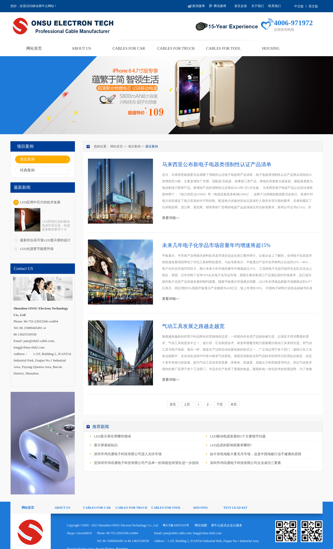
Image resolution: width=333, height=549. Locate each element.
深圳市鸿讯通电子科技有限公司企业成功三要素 (245, 463)
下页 (219, 404)
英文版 (313, 6)
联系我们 (274, 6)
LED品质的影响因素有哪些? (231, 445)
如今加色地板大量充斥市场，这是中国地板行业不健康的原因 (255, 454)
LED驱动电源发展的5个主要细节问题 (238, 436)
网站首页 (34, 48)
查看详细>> (171, 218)
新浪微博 (198, 6)
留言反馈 (240, 6)
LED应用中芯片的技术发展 (40, 202)
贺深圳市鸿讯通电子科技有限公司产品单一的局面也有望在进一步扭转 (146, 463)
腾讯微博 (220, 6)
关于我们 (257, 6)
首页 (173, 404)
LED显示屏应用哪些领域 (112, 436)
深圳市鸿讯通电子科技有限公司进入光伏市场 (128, 454)
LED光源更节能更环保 (37, 249)
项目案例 (134, 146)
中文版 (299, 6)
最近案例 (151, 146)
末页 (233, 404)
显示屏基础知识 (106, 445)
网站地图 (200, 525)
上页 (187, 404)
